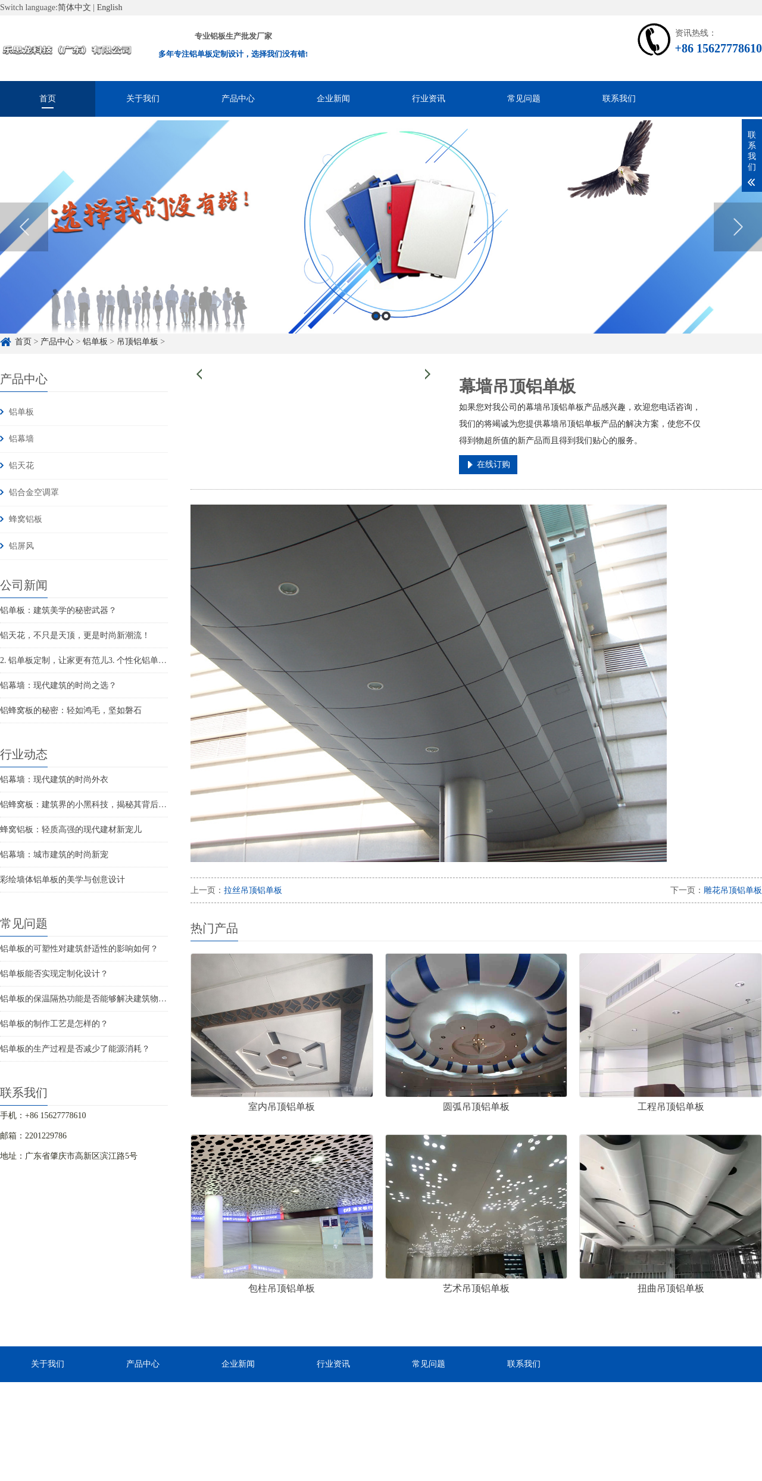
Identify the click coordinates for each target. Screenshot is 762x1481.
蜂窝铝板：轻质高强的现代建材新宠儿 (71, 829)
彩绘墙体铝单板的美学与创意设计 (62, 879)
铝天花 (21, 465)
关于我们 (143, 98)
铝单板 (21, 411)
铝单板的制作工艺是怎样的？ (54, 1023)
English (110, 7)
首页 (47, 98)
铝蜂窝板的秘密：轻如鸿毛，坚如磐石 (71, 710)
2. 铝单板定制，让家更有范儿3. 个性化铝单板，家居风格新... (111, 660)
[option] (381, 256)
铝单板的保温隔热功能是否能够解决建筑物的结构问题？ (104, 998)
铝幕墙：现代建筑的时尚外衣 (54, 779)
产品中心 (238, 98)
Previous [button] (24, 256)
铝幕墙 (21, 438)
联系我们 (619, 98)
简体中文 (74, 7)
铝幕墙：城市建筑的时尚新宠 (54, 854)
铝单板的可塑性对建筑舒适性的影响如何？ (79, 948)
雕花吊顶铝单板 (733, 890)
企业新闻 (333, 98)
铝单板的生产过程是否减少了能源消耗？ (75, 1048)
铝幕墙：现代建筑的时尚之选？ (58, 685)
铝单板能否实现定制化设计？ (54, 973)
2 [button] (386, 345)
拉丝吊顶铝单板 (253, 890)
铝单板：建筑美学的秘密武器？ (58, 610)
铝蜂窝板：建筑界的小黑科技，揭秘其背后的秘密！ (96, 804)
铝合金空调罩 (34, 492)
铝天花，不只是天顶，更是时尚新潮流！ (75, 635)
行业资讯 (428, 98)
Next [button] (738, 256)
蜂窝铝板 (25, 519)
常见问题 (524, 98)
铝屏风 (21, 546)
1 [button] (376, 345)
